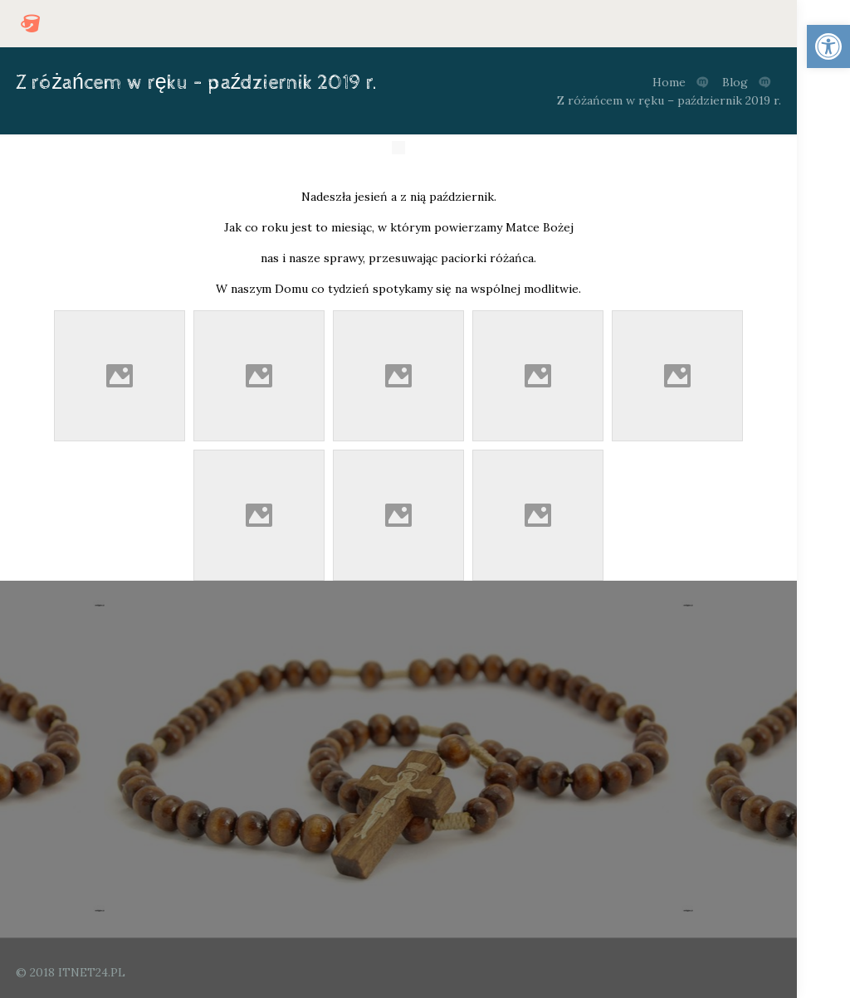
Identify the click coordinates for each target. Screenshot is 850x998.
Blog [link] (735, 82)
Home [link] (669, 82)
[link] (828, 46)
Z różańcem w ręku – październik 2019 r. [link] (669, 100)
